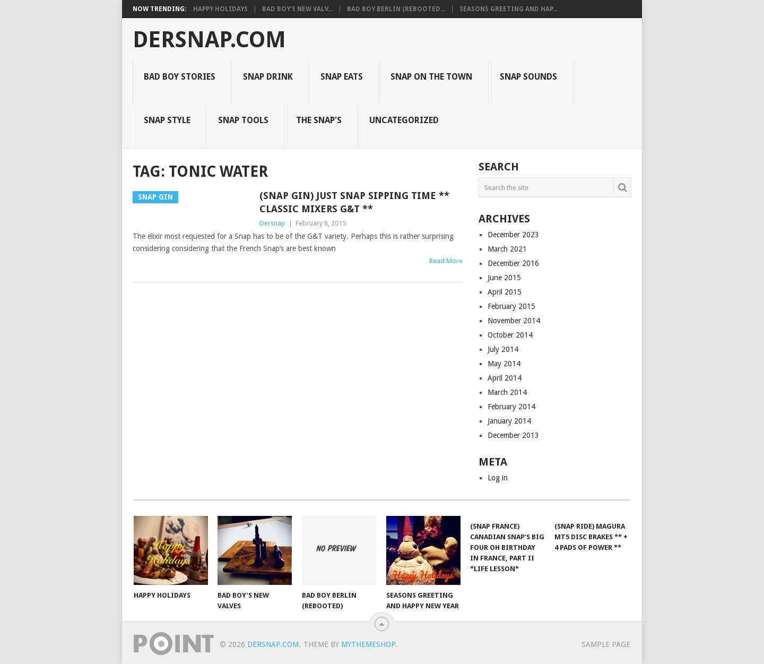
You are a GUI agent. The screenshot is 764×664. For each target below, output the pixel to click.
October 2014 (510, 335)
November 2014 (514, 320)
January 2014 (509, 421)
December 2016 (513, 263)
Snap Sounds (528, 77)
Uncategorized (404, 120)
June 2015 (504, 277)
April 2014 (505, 378)
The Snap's (319, 120)
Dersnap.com (209, 40)
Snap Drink (268, 77)
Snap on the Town (431, 77)
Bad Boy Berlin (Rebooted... (396, 9)
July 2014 (503, 349)
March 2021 (507, 249)
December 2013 (513, 435)
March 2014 (507, 392)
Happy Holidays (220, 9)
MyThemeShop (368, 644)
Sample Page (605, 644)
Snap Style (167, 120)
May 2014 (504, 363)
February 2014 (511, 406)
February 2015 (511, 306)
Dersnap (272, 223)
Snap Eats (341, 77)
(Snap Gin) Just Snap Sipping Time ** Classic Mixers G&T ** (354, 202)
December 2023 (513, 234)
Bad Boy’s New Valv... (297, 9)
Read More (446, 261)
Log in (498, 477)
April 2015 (505, 292)
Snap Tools (243, 120)
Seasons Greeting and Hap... (508, 9)
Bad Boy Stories (179, 77)
